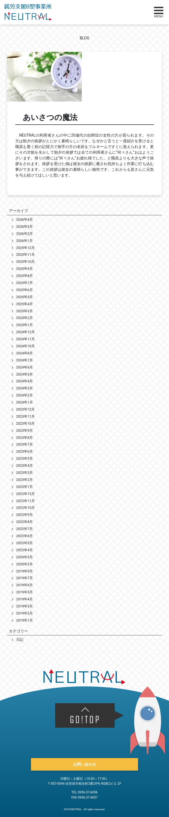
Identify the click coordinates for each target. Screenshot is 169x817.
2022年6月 (24, 536)
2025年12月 (25, 248)
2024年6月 (24, 367)
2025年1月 (24, 325)
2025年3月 (24, 311)
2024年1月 (24, 402)
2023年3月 (24, 473)
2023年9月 (24, 430)
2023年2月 (24, 480)
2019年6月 (24, 585)
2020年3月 (24, 557)
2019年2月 (24, 613)
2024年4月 (24, 381)
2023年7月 (24, 444)
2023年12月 (25, 409)
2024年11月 (25, 339)
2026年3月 (24, 227)
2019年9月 (24, 571)
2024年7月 (24, 360)
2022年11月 (25, 501)
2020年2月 (24, 564)
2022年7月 (24, 529)
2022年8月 (24, 522)
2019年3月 (24, 606)
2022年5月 (24, 543)
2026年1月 (24, 241)
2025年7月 (24, 283)
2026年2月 (24, 234)
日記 (19, 640)
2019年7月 (24, 578)
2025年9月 (24, 269)
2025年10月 (25, 262)
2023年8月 (24, 438)
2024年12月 (25, 332)
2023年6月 (24, 451)
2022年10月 (25, 508)
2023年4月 (24, 465)
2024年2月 (24, 395)
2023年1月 (24, 487)
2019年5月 (24, 592)
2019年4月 (24, 599)
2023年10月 (25, 423)
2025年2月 (24, 318)
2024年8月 (24, 353)
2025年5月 (24, 297)
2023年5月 (24, 458)
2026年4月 (24, 219)
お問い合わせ (84, 764)
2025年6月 (24, 290)
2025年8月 (24, 276)
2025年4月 (24, 304)
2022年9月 (24, 515)
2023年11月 (25, 416)
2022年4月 (24, 550)
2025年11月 (25, 255)
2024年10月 (25, 346)
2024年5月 (24, 374)
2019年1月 (24, 620)
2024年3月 (24, 388)
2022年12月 (25, 494)
